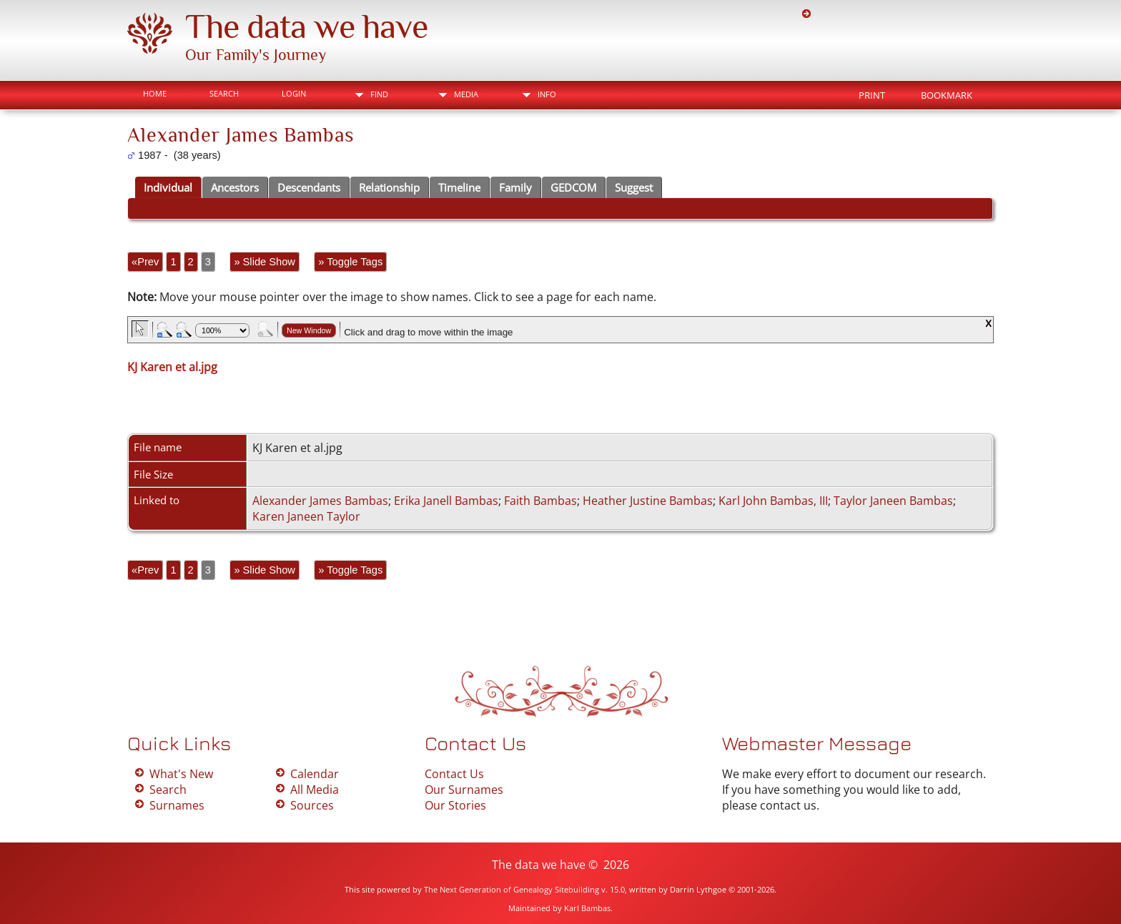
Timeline (459, 187)
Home (155, 93)
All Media (314, 789)
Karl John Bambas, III (773, 500)
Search (224, 93)
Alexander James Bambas (320, 500)
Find (379, 94)
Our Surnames (464, 789)
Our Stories (455, 805)
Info (547, 94)
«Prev (145, 261)
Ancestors (235, 187)
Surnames (176, 805)
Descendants (308, 187)
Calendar (314, 774)
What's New (181, 774)
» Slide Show (264, 261)
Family (515, 187)
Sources (312, 805)
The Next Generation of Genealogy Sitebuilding (511, 889)
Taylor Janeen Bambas (893, 500)
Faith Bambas (540, 500)
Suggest (634, 187)
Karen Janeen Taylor (306, 516)
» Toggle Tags (350, 261)
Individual (168, 187)
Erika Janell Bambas (446, 500)
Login (294, 93)
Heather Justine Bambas (648, 500)
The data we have (306, 26)
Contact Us (454, 774)
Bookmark (946, 95)
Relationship (389, 187)
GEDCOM (573, 187)
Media (466, 94)
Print (872, 95)
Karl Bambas (587, 908)
